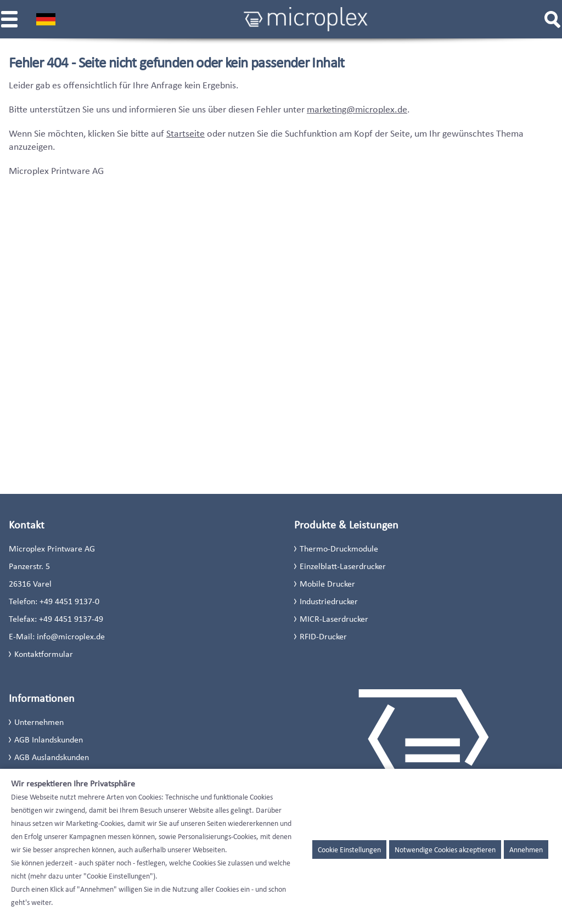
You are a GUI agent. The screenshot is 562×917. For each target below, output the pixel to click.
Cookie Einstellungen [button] (349, 849)
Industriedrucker (329, 601)
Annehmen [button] (526, 849)
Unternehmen (39, 722)
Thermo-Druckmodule (339, 548)
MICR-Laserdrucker (334, 619)
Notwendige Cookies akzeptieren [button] (445, 849)
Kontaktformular (43, 654)
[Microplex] (305, 19)
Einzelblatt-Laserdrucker (343, 566)
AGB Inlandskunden (48, 739)
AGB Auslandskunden (51, 757)
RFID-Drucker (323, 636)
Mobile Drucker (327, 583)
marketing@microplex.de (357, 109)
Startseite (185, 133)
